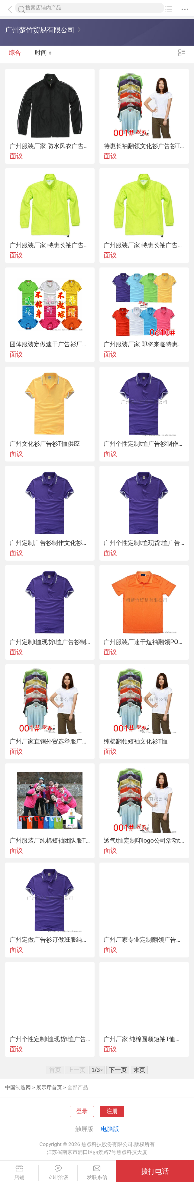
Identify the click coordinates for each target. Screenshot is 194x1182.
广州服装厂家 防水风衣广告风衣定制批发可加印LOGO (50, 146)
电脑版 (110, 1128)
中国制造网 (18, 1087)
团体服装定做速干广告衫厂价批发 (50, 344)
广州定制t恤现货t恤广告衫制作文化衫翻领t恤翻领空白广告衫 (50, 642)
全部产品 (77, 1087)
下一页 (118, 1070)
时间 (43, 54)
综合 (15, 54)
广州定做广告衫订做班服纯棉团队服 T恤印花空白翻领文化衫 (50, 940)
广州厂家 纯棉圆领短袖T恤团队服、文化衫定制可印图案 (144, 1039)
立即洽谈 (57, 1172)
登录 (82, 1111)
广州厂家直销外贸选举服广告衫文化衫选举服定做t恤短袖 (50, 741)
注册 (112, 1111)
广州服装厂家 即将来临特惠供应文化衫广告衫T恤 (144, 344)
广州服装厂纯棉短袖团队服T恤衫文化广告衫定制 (50, 840)
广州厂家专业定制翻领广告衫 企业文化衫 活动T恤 (144, 940)
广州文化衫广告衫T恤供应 (45, 444)
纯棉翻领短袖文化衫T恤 (136, 741)
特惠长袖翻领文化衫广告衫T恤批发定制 (144, 146)
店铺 (19, 1172)
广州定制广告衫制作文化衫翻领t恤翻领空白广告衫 (50, 543)
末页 (139, 1070)
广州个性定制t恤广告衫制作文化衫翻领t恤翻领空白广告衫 (144, 444)
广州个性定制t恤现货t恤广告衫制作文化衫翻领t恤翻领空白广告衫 (144, 543)
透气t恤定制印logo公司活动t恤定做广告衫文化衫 (144, 840)
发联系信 (97, 1172)
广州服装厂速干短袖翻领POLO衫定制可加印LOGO (144, 642)
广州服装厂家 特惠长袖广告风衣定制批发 (50, 245)
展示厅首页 (49, 1087)
